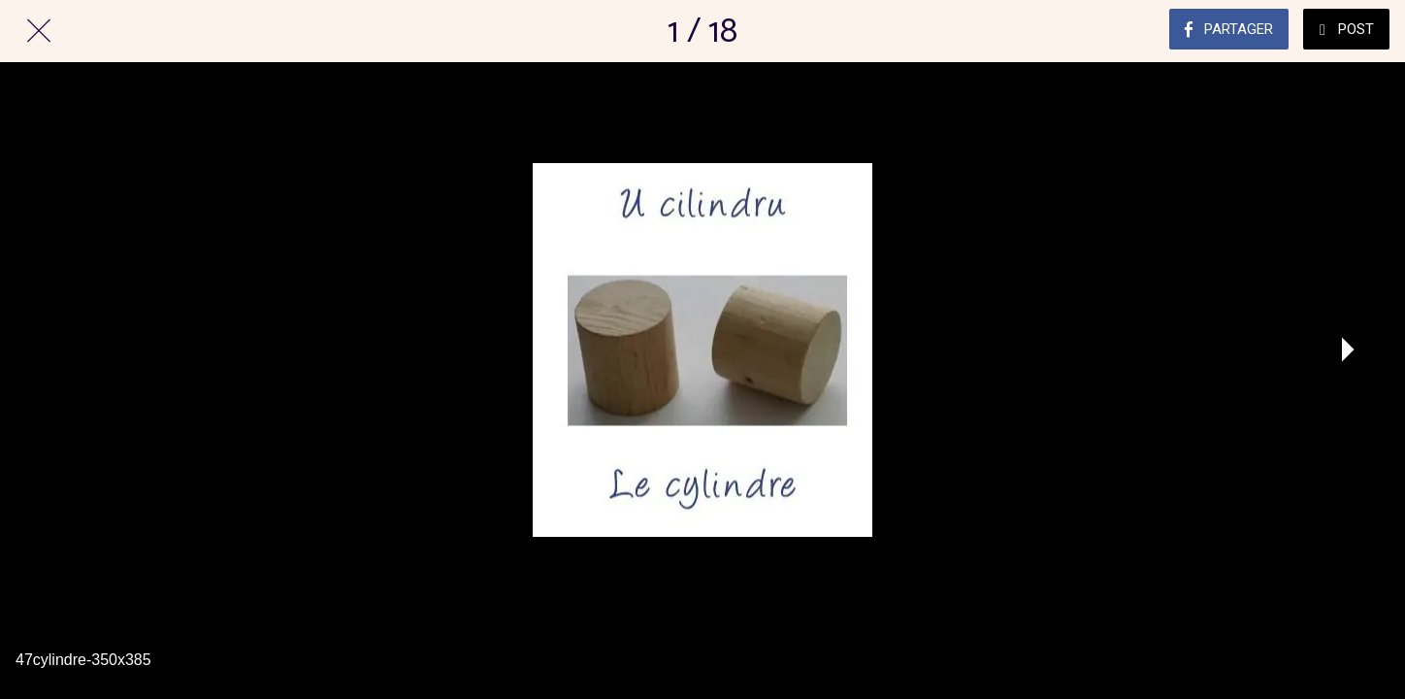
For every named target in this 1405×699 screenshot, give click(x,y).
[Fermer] (38, 31)
